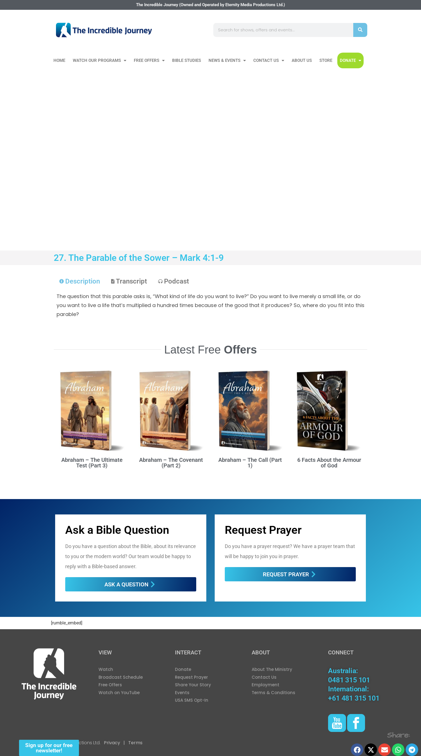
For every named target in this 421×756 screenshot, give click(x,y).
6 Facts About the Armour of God (329, 463)
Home (59, 60)
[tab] (80, 281)
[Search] (360, 30)
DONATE (350, 60)
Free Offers (149, 60)
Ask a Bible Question (117, 530)
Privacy (112, 742)
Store (325, 60)
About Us (302, 60)
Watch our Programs (99, 60)
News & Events (227, 60)
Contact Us (268, 60)
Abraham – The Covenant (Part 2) (171, 463)
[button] (357, 749)
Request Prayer (263, 530)
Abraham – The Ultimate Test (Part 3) (92, 463)
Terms (134, 742)
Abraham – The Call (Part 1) (250, 463)
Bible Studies (186, 60)
